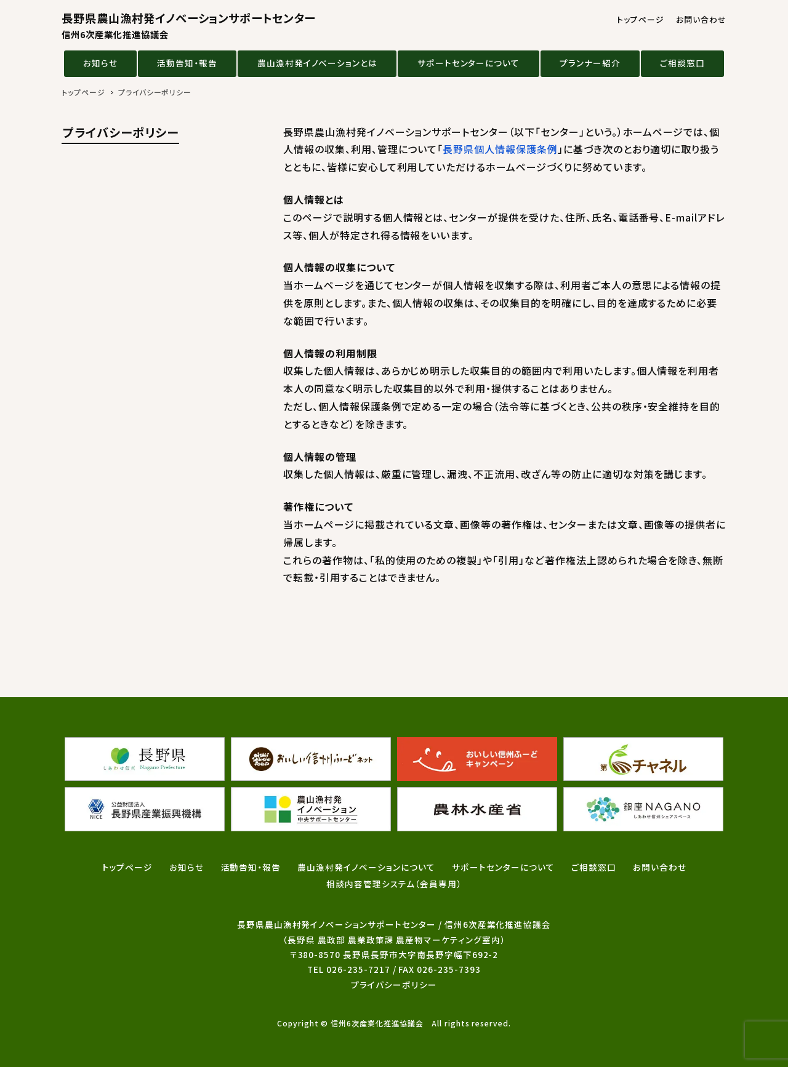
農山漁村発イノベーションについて (366, 867)
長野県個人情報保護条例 (500, 149)
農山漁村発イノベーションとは (317, 63)
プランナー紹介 (590, 63)
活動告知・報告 (187, 63)
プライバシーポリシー (394, 984)
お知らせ (100, 63)
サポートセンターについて (468, 63)
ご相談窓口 (682, 63)
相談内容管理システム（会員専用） (394, 883)
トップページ (640, 19)
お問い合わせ (701, 19)
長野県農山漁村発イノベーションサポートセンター (188, 25)
